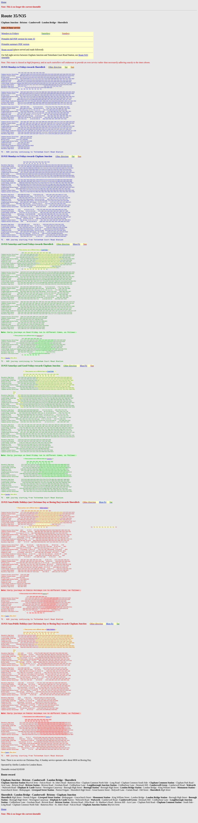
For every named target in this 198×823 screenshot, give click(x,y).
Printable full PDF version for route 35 (18, 39)
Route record (7, 49)
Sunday (7, 620)
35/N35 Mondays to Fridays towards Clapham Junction (26, 157)
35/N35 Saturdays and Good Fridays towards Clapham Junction (30, 368)
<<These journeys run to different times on (30, 597)
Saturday (7, 359)
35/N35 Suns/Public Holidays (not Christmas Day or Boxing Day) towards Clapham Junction (43, 628)
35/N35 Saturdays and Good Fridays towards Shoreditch (27, 245)
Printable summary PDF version (15, 44)
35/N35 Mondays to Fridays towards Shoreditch (23, 67)
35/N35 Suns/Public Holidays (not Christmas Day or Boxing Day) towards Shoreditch (40, 505)
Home (3, 2)
